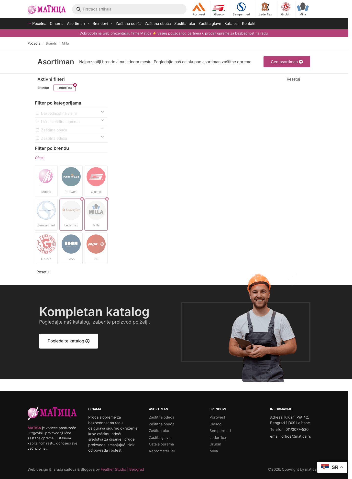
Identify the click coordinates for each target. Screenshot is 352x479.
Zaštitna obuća (161, 423)
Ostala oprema (161, 443)
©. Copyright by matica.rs (294, 468)
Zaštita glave (160, 436)
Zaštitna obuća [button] (54, 129)
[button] (46, 180)
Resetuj (293, 77)
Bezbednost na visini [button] (59, 112)
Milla (303, 9)
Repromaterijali (162, 449)
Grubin (286, 9)
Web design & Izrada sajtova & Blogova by (86, 468)
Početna (34, 42)
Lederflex (265, 9)
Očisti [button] (39, 156)
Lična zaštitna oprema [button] (60, 120)
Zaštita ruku (159, 429)
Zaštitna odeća (161, 416)
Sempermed (241, 9)
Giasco (219, 9)
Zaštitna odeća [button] (54, 137)
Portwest (199, 9)
